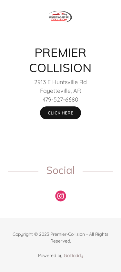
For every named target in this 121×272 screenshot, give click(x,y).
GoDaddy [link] (73, 255)
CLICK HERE (60, 113)
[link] (60, 7)
